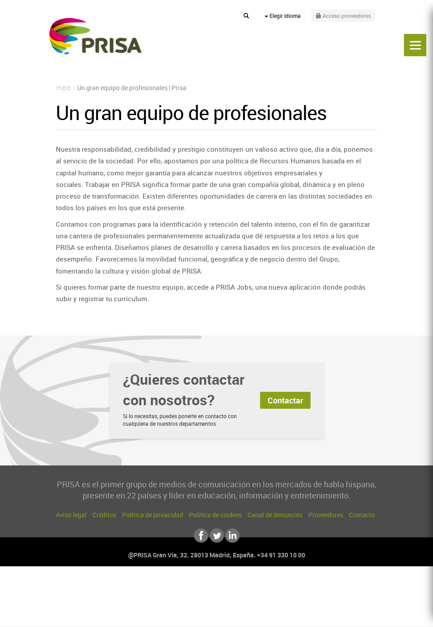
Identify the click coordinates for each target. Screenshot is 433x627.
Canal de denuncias (275, 515)
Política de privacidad (152, 515)
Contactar (285, 400)
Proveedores (325, 515)
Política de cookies (215, 515)
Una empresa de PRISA (217, 594)
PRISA (95, 36)
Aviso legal (71, 515)
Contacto (362, 515)
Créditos (104, 515)
